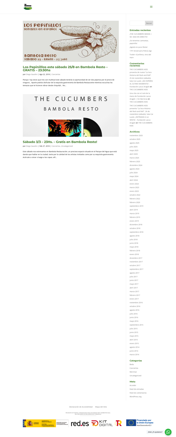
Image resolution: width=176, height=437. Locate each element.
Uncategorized (67, 146)
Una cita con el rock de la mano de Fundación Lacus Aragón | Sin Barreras (140, 96)
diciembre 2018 (136, 224)
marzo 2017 (134, 291)
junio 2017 (134, 280)
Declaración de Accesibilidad (81, 407)
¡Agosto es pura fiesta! (139, 47)
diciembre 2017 (136, 258)
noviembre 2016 (136, 302)
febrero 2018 (135, 250)
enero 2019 (134, 221)
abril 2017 (134, 288)
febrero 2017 (135, 295)
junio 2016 (134, 317)
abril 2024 (134, 180)
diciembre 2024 (136, 165)
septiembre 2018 (136, 232)
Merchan (133, 372)
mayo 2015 (134, 336)
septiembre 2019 (136, 206)
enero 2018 (134, 254)
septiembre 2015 (136, 325)
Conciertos (56, 74)
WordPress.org (135, 396)
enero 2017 (134, 299)
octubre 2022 (135, 195)
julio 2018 (133, 239)
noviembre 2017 (136, 262)
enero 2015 (134, 343)
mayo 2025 (134, 150)
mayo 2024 (134, 176)
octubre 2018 (135, 228)
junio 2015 (134, 332)
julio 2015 (133, 328)
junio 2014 (134, 351)
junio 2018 (134, 243)
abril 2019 (134, 210)
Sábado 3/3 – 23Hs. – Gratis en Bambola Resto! (60, 142)
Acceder (133, 385)
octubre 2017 (135, 265)
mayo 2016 (134, 321)
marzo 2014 (134, 354)
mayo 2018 (134, 247)
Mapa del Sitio (101, 407)
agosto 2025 (134, 143)
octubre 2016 (135, 306)
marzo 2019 (134, 213)
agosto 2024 (134, 169)
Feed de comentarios (138, 393)
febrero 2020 (135, 202)
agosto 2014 (134, 347)
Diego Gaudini (32, 74)
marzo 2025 (134, 158)
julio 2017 (133, 276)
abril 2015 (134, 340)
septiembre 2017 (136, 269)
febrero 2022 (135, 198)
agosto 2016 (134, 310)
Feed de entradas (137, 389)
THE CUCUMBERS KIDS (139, 89)
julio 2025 (133, 147)
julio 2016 (133, 314)
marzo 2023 (134, 187)
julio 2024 (133, 172)
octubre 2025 (135, 139)
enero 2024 (134, 184)
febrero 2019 (135, 217)
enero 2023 (134, 191)
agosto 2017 (134, 273)
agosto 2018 (134, 236)
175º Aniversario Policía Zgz (141, 51)
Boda (132, 364)
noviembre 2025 (136, 135)
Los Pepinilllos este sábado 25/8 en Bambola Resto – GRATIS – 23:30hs (65, 68)
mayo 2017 (134, 284)
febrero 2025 (135, 161)
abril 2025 (134, 154)
